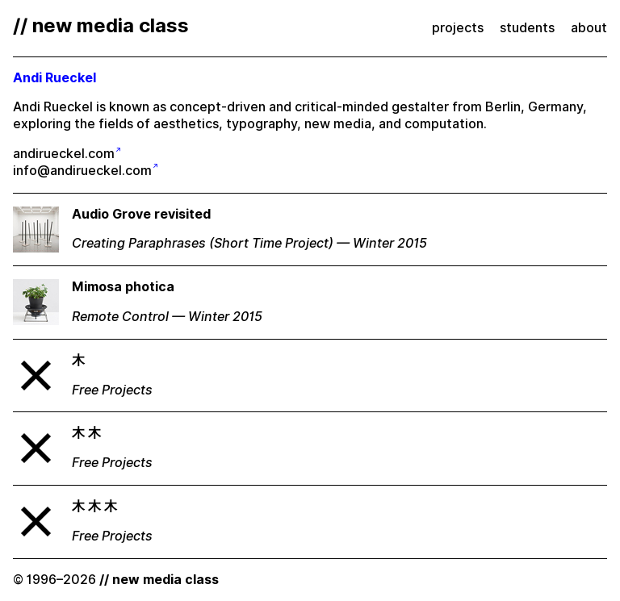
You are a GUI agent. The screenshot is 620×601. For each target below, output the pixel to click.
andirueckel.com (64, 153)
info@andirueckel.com (82, 170)
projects (458, 27)
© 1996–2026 (116, 579)
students (527, 27)
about (589, 27)
